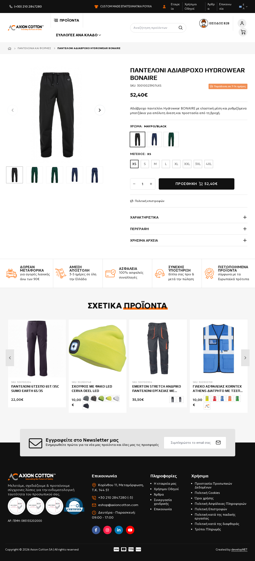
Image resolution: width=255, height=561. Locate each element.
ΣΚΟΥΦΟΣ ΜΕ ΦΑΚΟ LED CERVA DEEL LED (92, 388)
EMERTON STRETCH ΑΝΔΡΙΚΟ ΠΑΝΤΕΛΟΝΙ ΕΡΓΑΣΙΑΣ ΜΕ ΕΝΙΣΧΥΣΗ (156, 388)
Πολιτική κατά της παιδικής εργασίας (215, 516)
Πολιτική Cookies (207, 493)
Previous (10, 357)
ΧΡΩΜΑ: (148, 126)
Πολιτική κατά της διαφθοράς (217, 524)
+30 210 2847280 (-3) (115, 497)
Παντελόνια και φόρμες (34, 48)
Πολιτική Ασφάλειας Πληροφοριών (220, 504)
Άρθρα (159, 494)
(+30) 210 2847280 (28, 6)
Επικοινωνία (163, 509)
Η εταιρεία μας (165, 484)
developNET (239, 549)
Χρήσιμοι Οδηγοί (166, 489)
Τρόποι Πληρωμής (208, 529)
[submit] (218, 443)
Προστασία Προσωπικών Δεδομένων (213, 485)
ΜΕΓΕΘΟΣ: (140, 154)
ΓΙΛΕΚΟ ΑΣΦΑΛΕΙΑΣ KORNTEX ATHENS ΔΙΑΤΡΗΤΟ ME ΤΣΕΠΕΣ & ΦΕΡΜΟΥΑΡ (218, 388)
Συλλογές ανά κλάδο (78, 35)
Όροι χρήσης (204, 498)
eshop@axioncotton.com (118, 505)
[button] (100, 110)
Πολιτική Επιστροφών (211, 509)
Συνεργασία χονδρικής (163, 502)
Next (245, 357)
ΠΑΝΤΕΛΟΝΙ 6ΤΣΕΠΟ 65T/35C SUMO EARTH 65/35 (35, 388)
